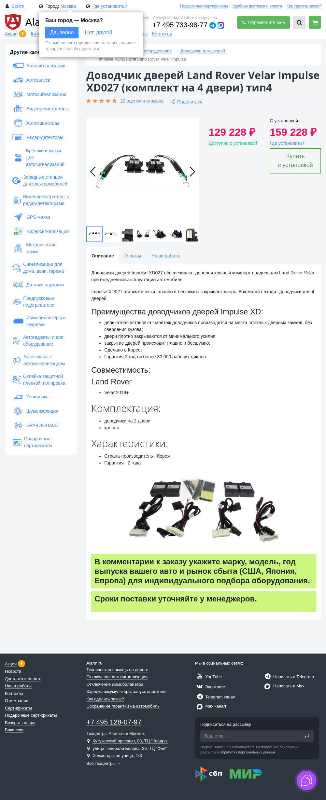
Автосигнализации (38, 66)
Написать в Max (283, 685)
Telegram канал (215, 697)
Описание (103, 255)
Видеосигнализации (40, 231)
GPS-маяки (31, 217)
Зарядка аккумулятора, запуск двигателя (126, 691)
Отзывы (132, 255)
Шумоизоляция (35, 411)
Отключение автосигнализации (117, 676)
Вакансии (14, 729)
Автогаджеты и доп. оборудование (38, 341)
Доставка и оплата (23, 678)
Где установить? (109, 6)
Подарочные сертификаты (204, 6)
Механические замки (34, 248)
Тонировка (30, 397)
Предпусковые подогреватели (33, 302)
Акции (12, 33)
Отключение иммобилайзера (114, 684)
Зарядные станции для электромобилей (39, 180)
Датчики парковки (38, 285)
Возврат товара (20, 722)
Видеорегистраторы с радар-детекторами (40, 200)
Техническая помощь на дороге (117, 669)
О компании (16, 700)
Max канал (210, 706)
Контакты (162, 33)
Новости (13, 671)
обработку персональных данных (248, 752)
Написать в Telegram (288, 676)
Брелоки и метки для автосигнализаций (38, 157)
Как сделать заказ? (304, 6)
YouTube (208, 676)
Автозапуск (31, 80)
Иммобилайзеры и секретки (38, 321)
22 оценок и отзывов (141, 100)
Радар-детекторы (37, 137)
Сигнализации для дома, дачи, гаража (38, 268)
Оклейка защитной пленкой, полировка (38, 380)
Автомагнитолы (35, 123)
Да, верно (62, 32)
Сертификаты (18, 708)
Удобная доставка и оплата (257, 6)
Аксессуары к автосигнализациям (38, 360)
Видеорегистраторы (40, 108)
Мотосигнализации (39, 94)
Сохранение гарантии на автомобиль (123, 706)
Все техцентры (101, 763)
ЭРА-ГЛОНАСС (35, 425)
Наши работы (165, 255)
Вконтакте (210, 686)
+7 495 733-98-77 (179, 25)
